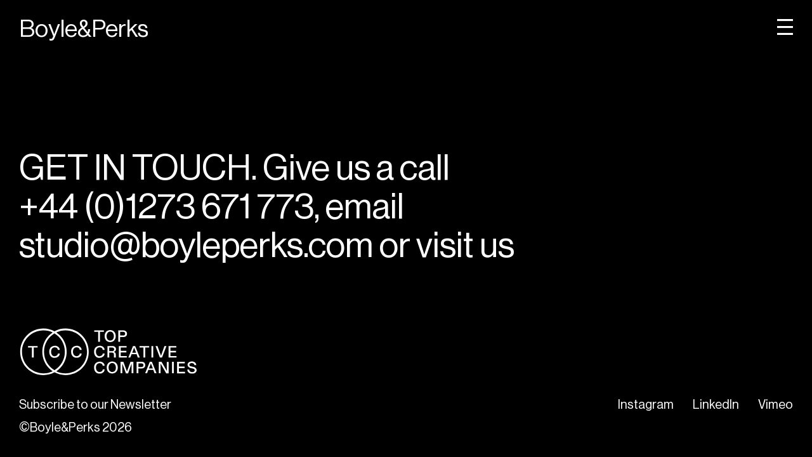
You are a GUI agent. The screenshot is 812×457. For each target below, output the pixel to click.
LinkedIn (716, 404)
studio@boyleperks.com (196, 245)
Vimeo (775, 404)
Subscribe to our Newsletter (95, 404)
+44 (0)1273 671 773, (169, 206)
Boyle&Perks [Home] (83, 29)
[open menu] (785, 27)
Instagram (646, 404)
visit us (465, 245)
